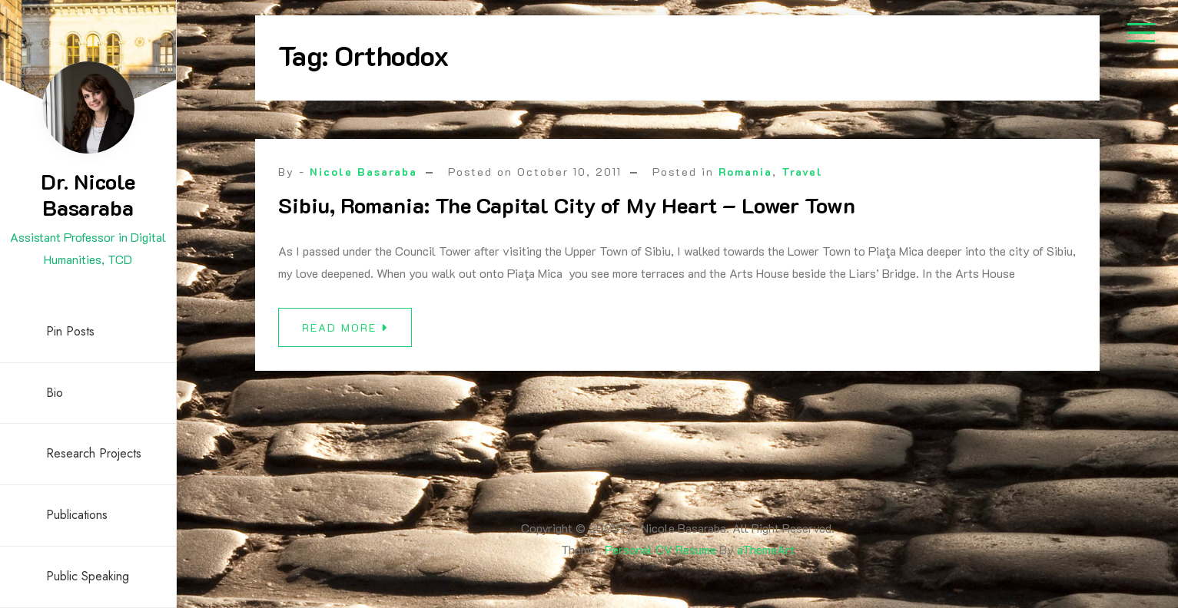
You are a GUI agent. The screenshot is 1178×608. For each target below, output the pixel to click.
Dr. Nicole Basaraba (88, 194)
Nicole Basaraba (363, 171)
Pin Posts (70, 331)
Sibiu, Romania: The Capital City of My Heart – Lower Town (566, 205)
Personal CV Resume (660, 549)
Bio (54, 392)
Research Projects (93, 453)
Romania (745, 171)
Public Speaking (87, 576)
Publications (77, 515)
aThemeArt (766, 549)
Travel (802, 171)
